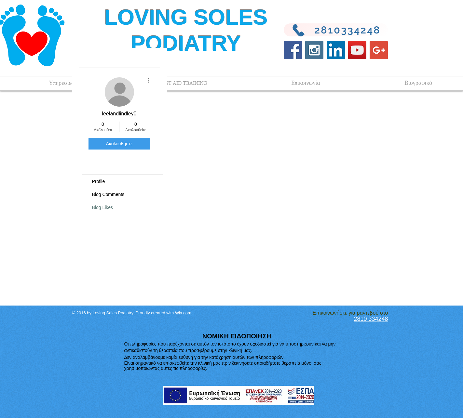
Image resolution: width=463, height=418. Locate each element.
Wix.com (183, 312)
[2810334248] (336, 29)
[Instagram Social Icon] (314, 50)
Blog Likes (102, 207)
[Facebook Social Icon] (293, 50)
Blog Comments (108, 194)
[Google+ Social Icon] (379, 50)
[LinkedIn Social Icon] (336, 50)
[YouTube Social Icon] (357, 50)
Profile (98, 181)
